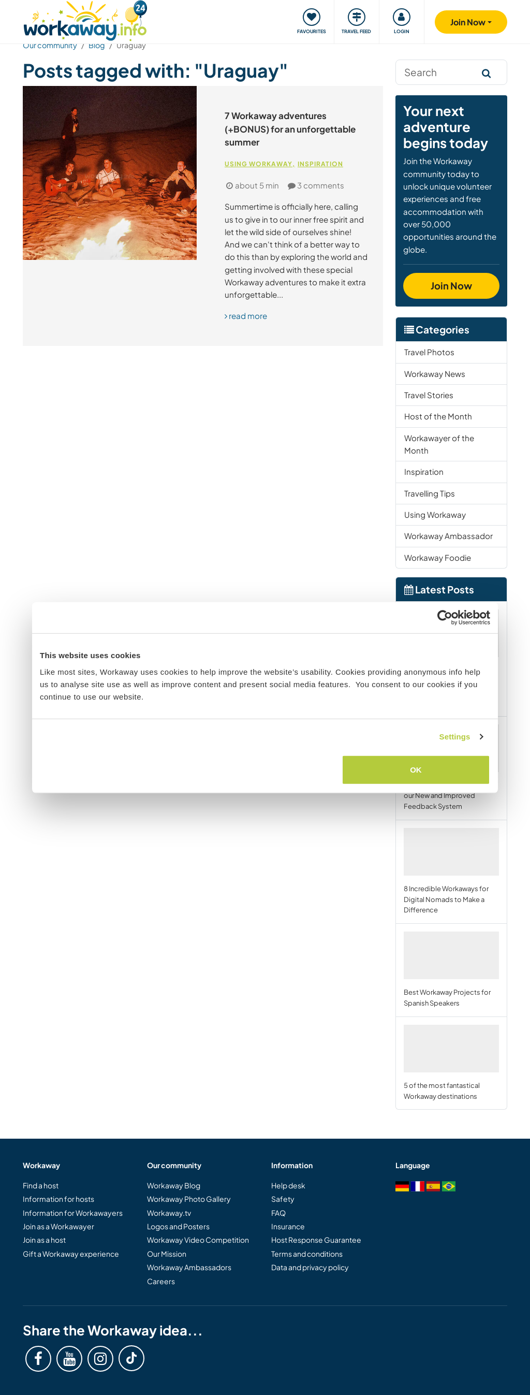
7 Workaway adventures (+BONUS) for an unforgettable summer (290, 129)
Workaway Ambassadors (189, 1267)
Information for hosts (58, 1198)
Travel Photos (429, 352)
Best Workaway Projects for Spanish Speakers (451, 969)
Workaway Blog (173, 1185)
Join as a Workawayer (58, 1226)
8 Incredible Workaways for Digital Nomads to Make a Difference (451, 871)
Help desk (288, 1185)
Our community (50, 45)
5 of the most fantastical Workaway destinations (451, 1062)
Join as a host (44, 1239)
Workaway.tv (169, 1212)
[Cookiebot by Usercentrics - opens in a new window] (445, 618)
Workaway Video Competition (198, 1239)
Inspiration (320, 164)
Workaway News (434, 374)
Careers (161, 1281)
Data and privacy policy (310, 1267)
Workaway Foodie (437, 557)
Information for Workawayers (73, 1212)
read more (246, 316)
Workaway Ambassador (448, 536)
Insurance (288, 1226)
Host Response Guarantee (316, 1239)
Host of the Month (438, 416)
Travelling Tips (429, 493)
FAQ (278, 1212)
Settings (454, 736)
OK (416, 769)
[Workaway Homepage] (85, 19)
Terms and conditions (307, 1253)
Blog (97, 45)
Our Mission (166, 1253)
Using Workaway (258, 164)
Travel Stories (428, 395)
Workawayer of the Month (439, 444)
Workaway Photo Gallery (189, 1198)
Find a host (40, 1185)
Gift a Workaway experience (71, 1253)
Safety (283, 1198)
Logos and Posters (178, 1226)
